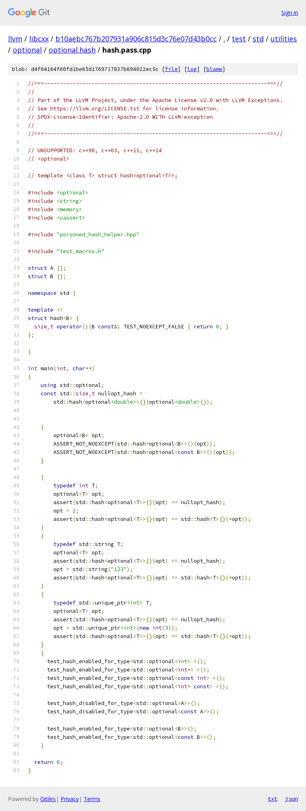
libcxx (39, 38)
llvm (15, 38)
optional (27, 50)
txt (272, 798)
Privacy (70, 799)
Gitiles (48, 799)
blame (214, 69)
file (171, 69)
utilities (284, 38)
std (258, 38)
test (239, 38)
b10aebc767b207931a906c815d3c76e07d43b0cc (136, 38)
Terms (92, 799)
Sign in (289, 12)
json (291, 798)
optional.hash (72, 50)
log (192, 69)
